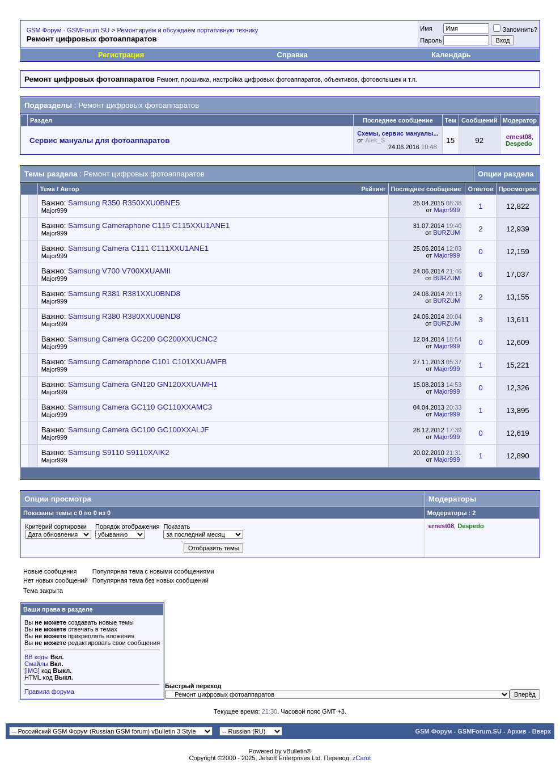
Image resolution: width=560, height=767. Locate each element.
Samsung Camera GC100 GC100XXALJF (138, 429)
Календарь (451, 54)
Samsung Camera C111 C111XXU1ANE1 (138, 248)
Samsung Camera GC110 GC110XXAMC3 (140, 407)
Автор (69, 189)
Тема (47, 189)
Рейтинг (373, 189)
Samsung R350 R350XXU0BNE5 (124, 203)
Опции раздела (505, 174)
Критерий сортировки (56, 526)
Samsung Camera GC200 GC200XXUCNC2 (142, 339)
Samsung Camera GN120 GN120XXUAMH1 (143, 384)
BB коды (36, 657)
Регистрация (121, 54)
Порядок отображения (127, 526)
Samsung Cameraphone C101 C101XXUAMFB (147, 361)
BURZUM (446, 232)
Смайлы (36, 663)
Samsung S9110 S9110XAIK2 (118, 452)
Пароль (431, 40)
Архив (517, 731)
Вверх (541, 731)
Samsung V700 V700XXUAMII (119, 271)
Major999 (54, 210)
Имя (426, 28)
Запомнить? (515, 29)
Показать (176, 526)
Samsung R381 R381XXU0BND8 (124, 293)
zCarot (362, 758)
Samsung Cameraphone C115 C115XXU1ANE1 (149, 225)
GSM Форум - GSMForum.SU (68, 30)
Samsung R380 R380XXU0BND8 (124, 316)
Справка (292, 54)
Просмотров (518, 189)
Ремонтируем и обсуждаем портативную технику (187, 30)
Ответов (480, 189)
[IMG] (32, 670)
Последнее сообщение (426, 189)
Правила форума (49, 691)
